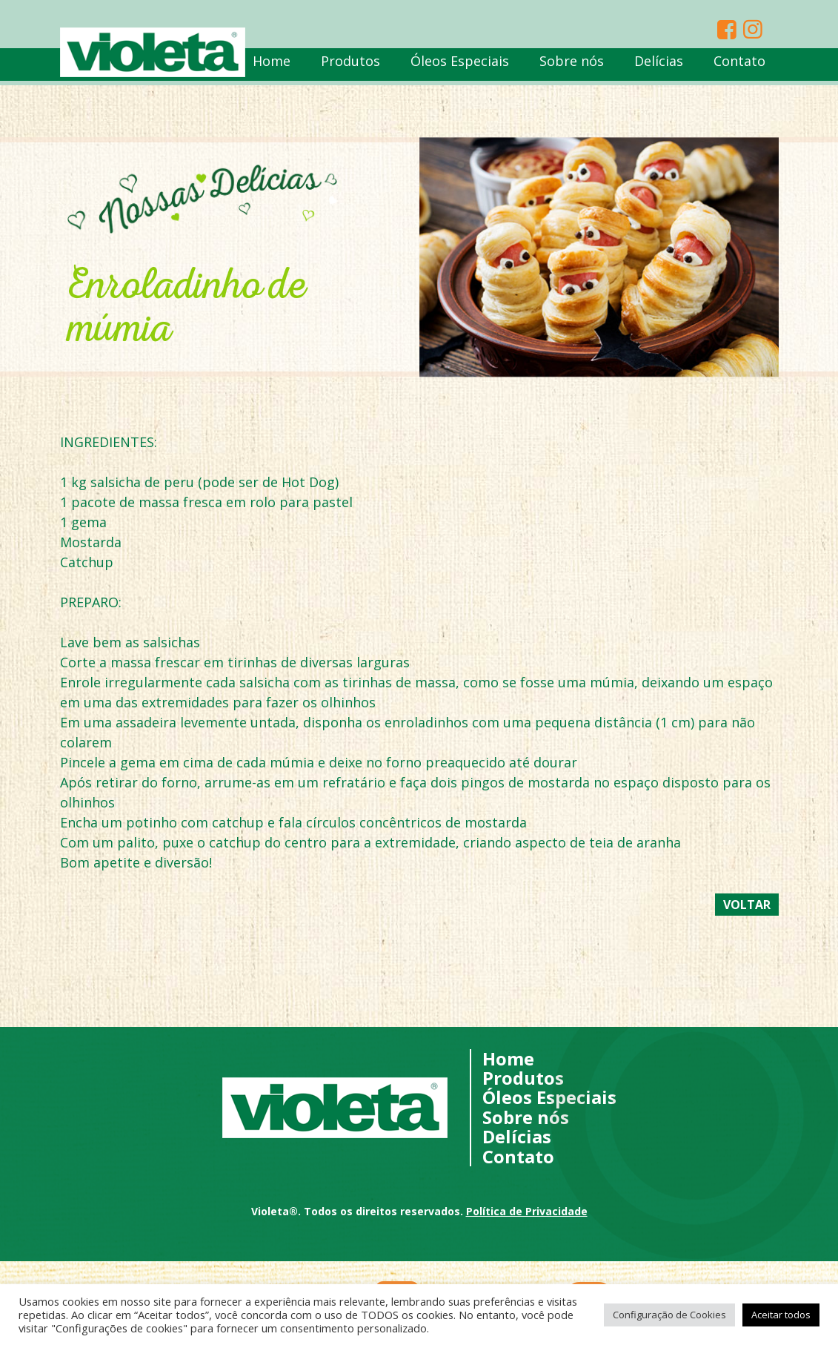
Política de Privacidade (527, 1211)
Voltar (747, 904)
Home (271, 65)
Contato (739, 65)
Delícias (658, 65)
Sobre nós (571, 65)
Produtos (350, 65)
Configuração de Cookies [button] (669, 1314)
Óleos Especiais (459, 65)
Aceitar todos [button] (781, 1314)
